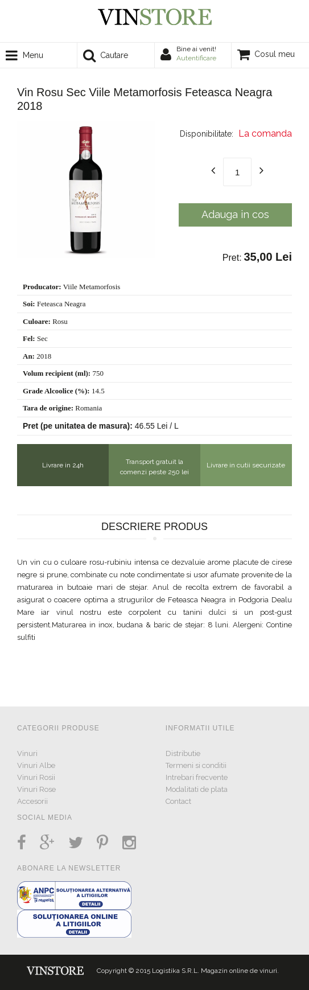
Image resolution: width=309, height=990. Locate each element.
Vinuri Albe (36, 765)
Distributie (183, 753)
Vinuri (27, 753)
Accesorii (32, 801)
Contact (178, 801)
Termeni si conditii (196, 765)
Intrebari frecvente (197, 777)
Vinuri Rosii (36, 777)
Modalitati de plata (197, 789)
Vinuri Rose (36, 789)
